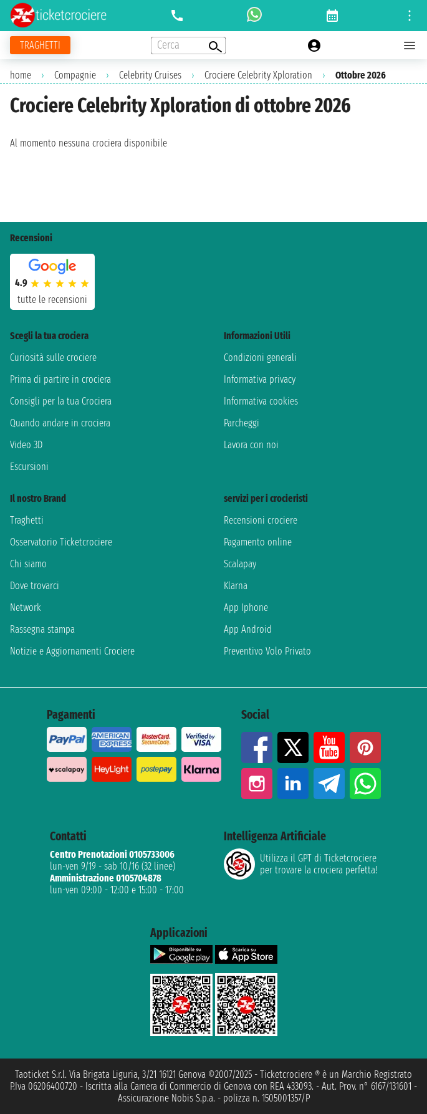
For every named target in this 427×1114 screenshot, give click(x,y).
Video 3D (26, 445)
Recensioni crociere (260, 520)
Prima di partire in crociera (60, 379)
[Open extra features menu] (188, 45)
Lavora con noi (251, 445)
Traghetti (27, 520)
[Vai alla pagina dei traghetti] (40, 45)
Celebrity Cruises (150, 75)
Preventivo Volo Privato (267, 651)
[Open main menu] (409, 45)
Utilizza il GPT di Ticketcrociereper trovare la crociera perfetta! (300, 864)
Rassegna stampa (42, 629)
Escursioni (29, 467)
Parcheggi (241, 423)
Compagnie (75, 75)
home (20, 75)
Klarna (235, 586)
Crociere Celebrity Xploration (258, 75)
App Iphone (246, 607)
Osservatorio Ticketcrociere (61, 542)
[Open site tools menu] (409, 15)
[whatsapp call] (254, 15)
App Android (248, 629)
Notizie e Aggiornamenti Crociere (72, 651)
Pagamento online (258, 542)
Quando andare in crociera (60, 423)
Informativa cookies (261, 401)
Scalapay (240, 564)
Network (25, 607)
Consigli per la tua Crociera (61, 401)
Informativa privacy (259, 379)
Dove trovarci (34, 586)
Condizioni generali (260, 357)
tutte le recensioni (52, 299)
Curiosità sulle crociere (53, 357)
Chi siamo (28, 564)
